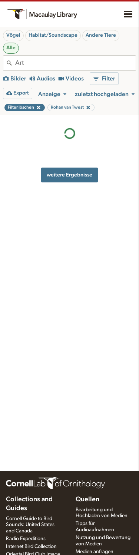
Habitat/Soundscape (53, 35)
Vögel (13, 35)
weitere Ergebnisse (69, 175)
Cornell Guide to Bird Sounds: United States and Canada (30, 525)
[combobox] (75, 63)
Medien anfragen (94, 551)
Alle (11, 47)
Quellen (87, 499)
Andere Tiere (101, 35)
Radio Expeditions (26, 538)
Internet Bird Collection (31, 546)
